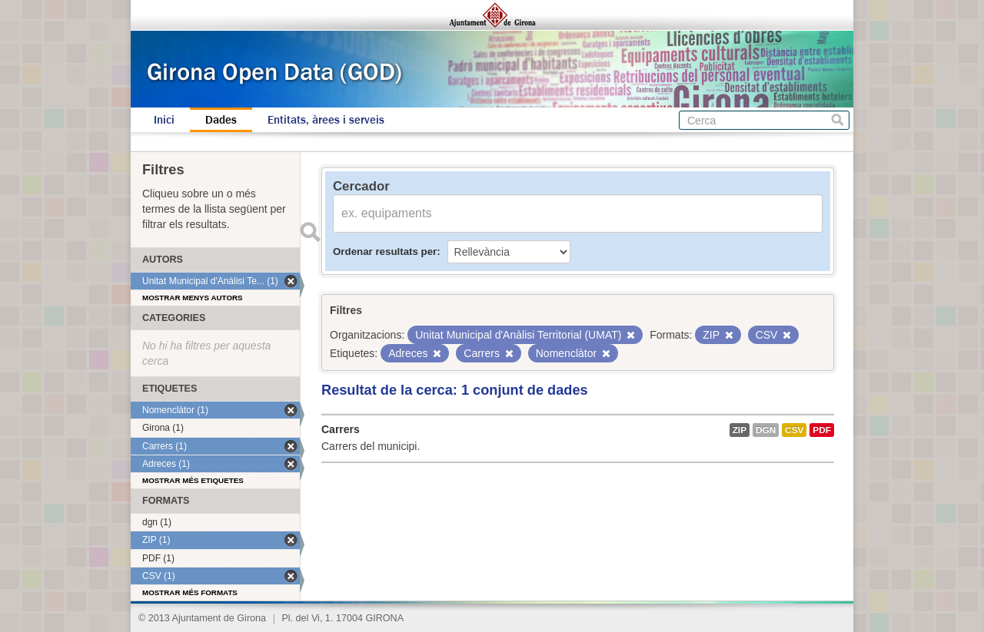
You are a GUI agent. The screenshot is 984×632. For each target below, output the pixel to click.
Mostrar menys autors (192, 297)
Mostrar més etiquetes (193, 480)
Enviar (309, 231)
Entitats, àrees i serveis (326, 119)
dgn (766, 430)
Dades (221, 119)
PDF (822, 430)
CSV (794, 430)
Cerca (837, 120)
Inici (164, 119)
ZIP (739, 430)
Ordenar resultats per (385, 251)
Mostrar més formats (190, 592)
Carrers (340, 429)
